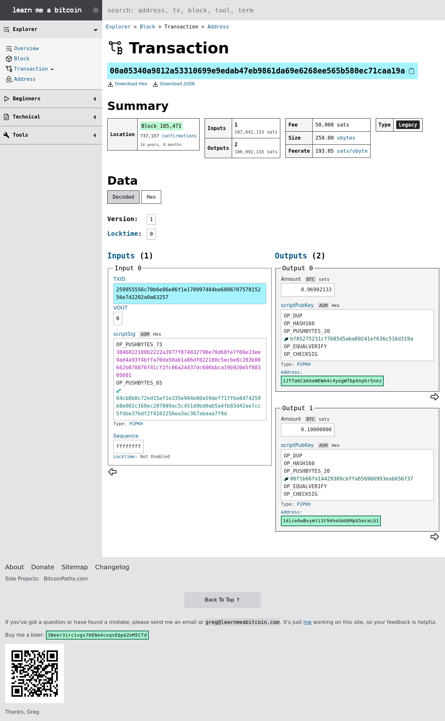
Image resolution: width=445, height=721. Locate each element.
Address (218, 27)
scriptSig (124, 334)
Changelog (112, 567)
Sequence (126, 436)
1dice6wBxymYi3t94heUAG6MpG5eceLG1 (331, 520)
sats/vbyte (352, 151)
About (14, 567)
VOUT (120, 308)
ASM (145, 334)
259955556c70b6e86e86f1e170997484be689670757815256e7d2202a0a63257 (188, 293)
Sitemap (75, 567)
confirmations (179, 135)
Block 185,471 (161, 126)
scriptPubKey (297, 305)
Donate (43, 567)
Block (147, 27)
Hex (151, 197)
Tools (20, 135)
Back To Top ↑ (222, 600)
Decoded (123, 197)
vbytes (346, 138)
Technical (27, 117)
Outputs (291, 255)
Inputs (121, 255)
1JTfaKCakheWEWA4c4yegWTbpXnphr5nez (332, 380)
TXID (119, 279)
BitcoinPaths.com (66, 579)
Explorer (118, 27)
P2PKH (136, 423)
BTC (310, 279)
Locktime (122, 233)
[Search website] (273, 10)
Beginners (27, 99)
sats (324, 279)
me (307, 622)
